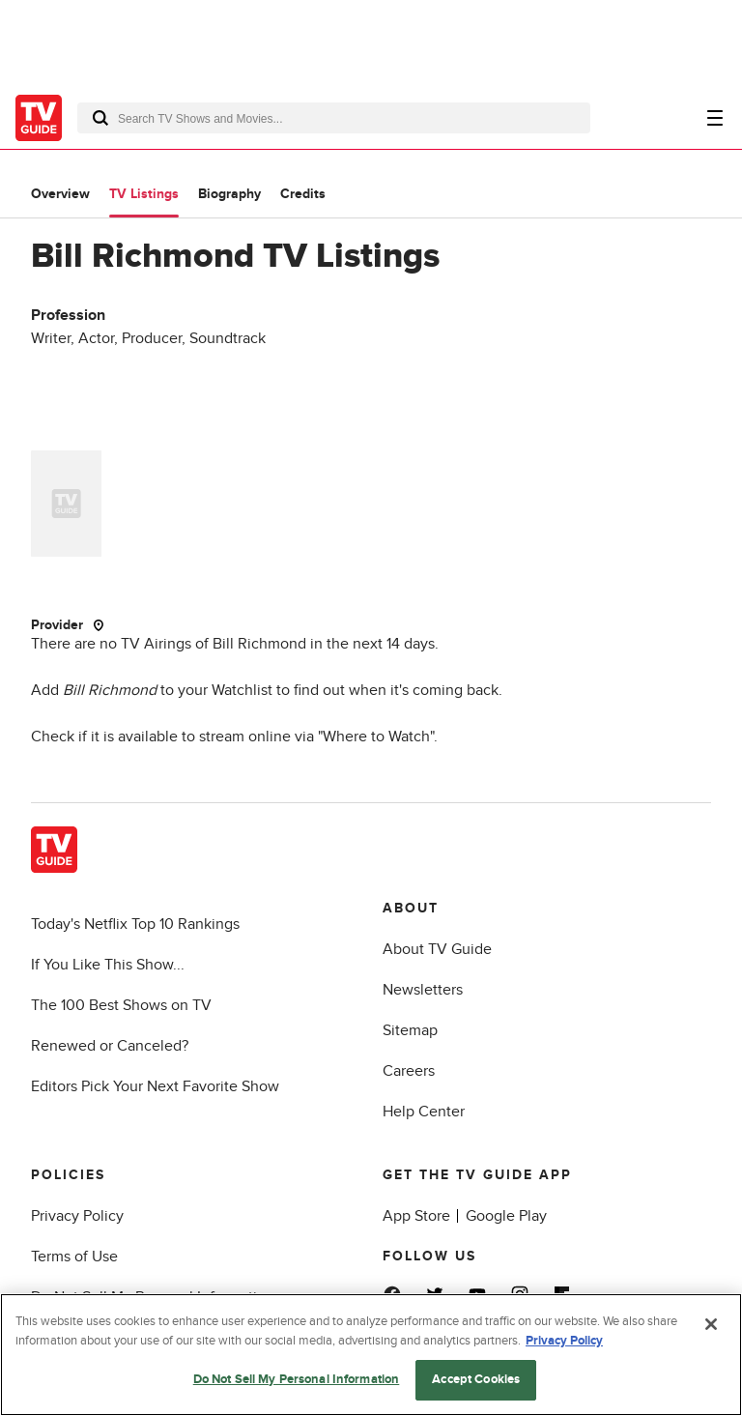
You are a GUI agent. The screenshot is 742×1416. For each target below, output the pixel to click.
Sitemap (410, 1030)
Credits (303, 194)
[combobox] (333, 117)
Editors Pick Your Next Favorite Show (155, 1086)
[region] (371, 1354)
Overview (60, 194)
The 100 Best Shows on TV (121, 1005)
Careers (409, 1071)
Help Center (424, 1111)
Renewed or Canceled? (109, 1045)
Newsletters (423, 989)
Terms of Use (74, 1256)
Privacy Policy (77, 1216)
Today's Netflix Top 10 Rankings (135, 924)
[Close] (711, 1324)
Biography (229, 194)
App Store (416, 1216)
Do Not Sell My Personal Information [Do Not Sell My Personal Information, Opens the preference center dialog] (296, 1379)
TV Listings (144, 194)
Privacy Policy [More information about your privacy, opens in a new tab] (564, 1340)
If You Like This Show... (108, 964)
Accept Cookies (476, 1379)
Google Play (506, 1216)
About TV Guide (437, 949)
